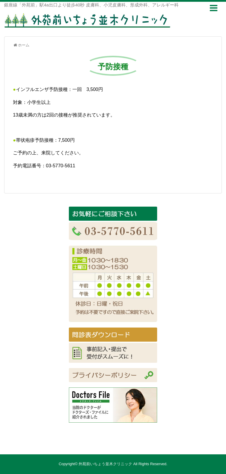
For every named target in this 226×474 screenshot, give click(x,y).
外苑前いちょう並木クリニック (105, 464)
